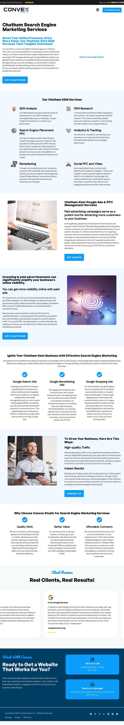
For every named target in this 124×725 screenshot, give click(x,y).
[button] (97, 10)
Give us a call (92, 663)
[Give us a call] (92, 659)
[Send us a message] (92, 684)
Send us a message (92, 688)
